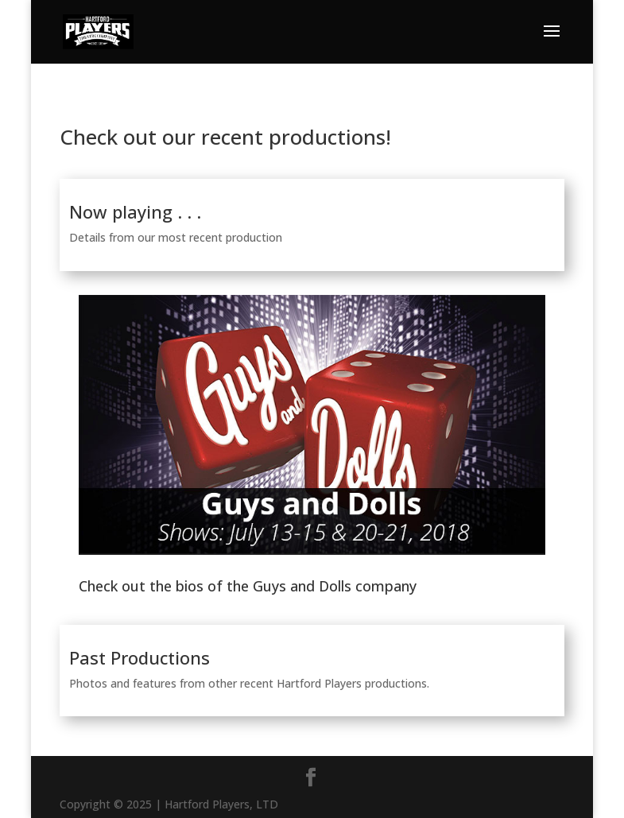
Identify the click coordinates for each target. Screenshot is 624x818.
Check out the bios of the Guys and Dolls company (248, 585)
